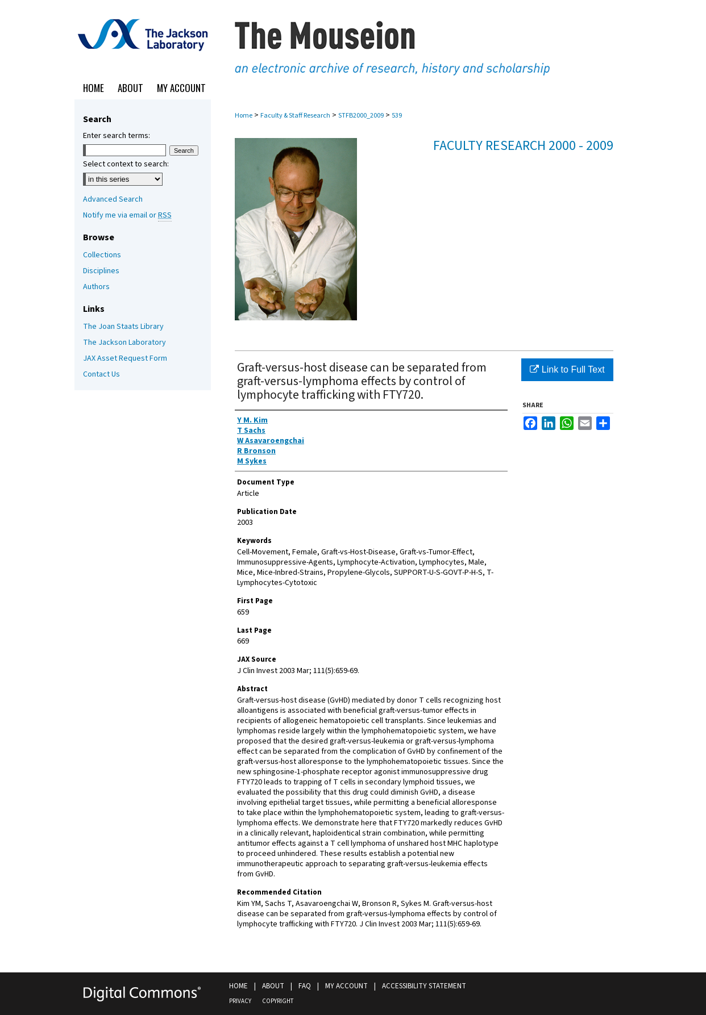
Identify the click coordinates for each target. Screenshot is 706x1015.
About (273, 986)
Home (243, 115)
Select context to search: (126, 164)
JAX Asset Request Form (125, 358)
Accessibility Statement (424, 986)
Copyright (277, 1001)
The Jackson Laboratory (124, 342)
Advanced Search (113, 199)
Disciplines (101, 271)
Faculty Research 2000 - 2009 (523, 146)
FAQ (304, 986)
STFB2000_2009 (361, 115)
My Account (346, 986)
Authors (96, 287)
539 (397, 115)
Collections (102, 255)
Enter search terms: (116, 135)
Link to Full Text (567, 369)
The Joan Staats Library (123, 326)
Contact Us (101, 374)
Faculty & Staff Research (295, 115)
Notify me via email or (127, 215)
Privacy (240, 1001)
